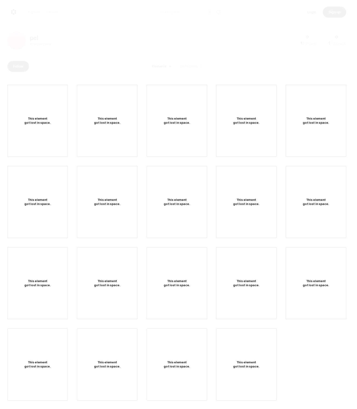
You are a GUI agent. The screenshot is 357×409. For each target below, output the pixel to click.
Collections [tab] (191, 66)
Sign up (334, 12)
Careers (52, 12)
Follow (18, 66)
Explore (34, 12)
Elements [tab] (162, 66)
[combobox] (181, 12)
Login (311, 12)
